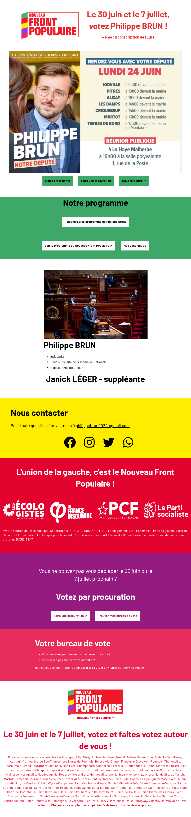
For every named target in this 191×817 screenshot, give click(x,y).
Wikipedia (57, 356)
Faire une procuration (96, 180)
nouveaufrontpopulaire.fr (95, 718)
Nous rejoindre (132, 180)
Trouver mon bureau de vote (117, 616)
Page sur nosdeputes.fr (67, 367)
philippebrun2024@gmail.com (103, 425)
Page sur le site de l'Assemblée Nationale (79, 362)
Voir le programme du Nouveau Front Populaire (77, 245)
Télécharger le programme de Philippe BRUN (95, 221)
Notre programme (57, 180)
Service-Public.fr (135, 667)
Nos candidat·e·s (135, 245)
